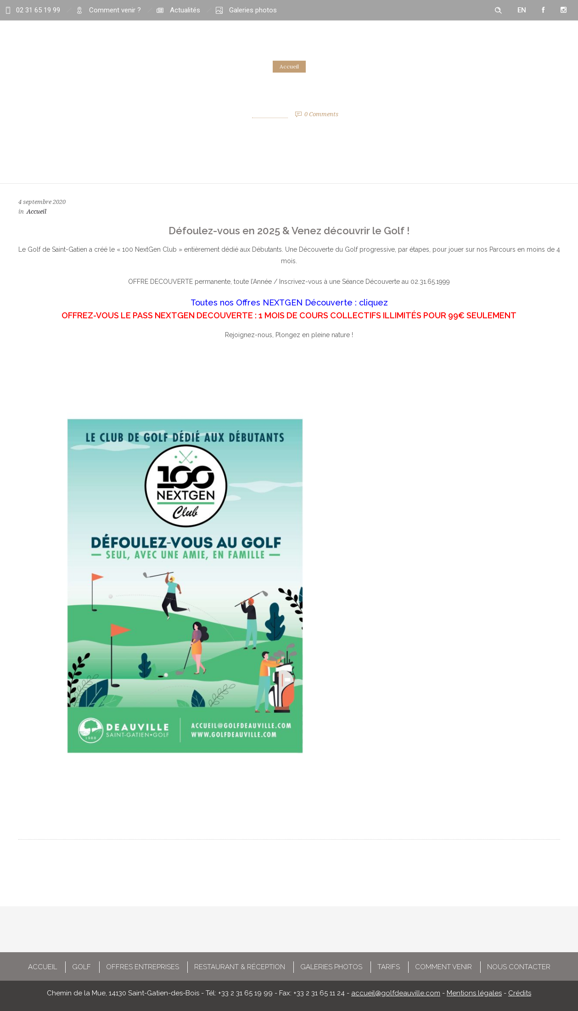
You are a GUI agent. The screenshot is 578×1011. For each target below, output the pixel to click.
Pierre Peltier (270, 114)
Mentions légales (474, 993)
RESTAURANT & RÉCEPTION (239, 967)
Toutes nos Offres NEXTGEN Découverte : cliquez (289, 302)
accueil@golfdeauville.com (395, 993)
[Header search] (498, 10)
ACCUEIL (42, 967)
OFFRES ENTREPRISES (142, 967)
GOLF (81, 967)
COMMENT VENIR (443, 967)
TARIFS (388, 967)
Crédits (519, 993)
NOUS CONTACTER (518, 967)
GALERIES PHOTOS (331, 967)
